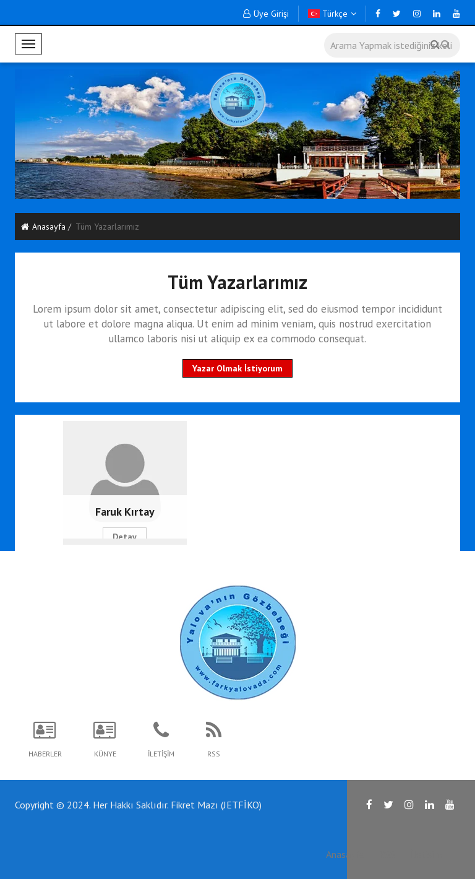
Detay (125, 536)
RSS (387, 854)
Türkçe (332, 13)
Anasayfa (43, 226)
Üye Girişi (266, 13)
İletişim (426, 854)
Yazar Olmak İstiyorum (237, 368)
